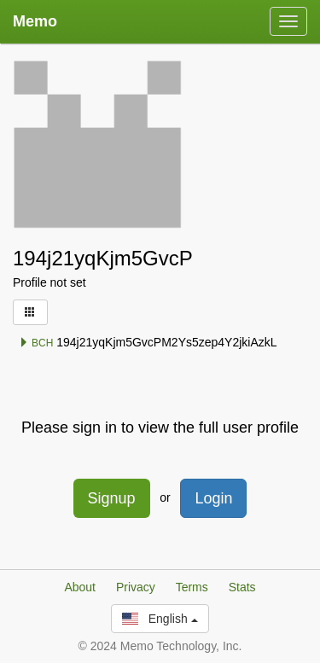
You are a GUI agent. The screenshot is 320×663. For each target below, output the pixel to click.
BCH (36, 343)
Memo (35, 21)
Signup (112, 498)
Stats (242, 587)
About (80, 587)
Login (213, 498)
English (159, 618)
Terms (192, 587)
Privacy (135, 587)
